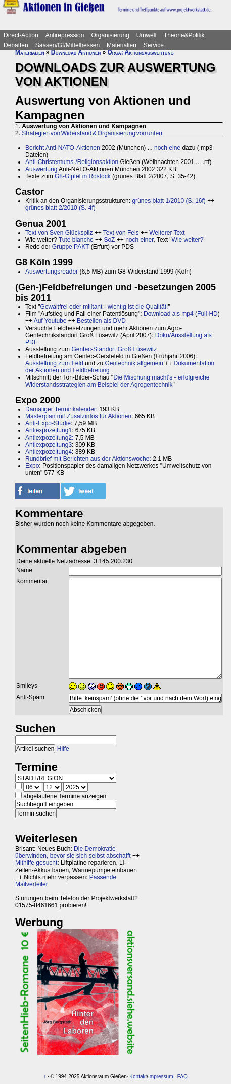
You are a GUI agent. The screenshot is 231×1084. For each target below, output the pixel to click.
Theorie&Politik (184, 35)
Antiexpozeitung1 (48, 430)
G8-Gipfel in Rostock (83, 176)
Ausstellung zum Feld (54, 363)
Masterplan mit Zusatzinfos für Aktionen (78, 416)
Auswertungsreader (51, 271)
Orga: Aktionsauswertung (141, 52)
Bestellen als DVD (101, 320)
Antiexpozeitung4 (48, 451)
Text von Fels (121, 232)
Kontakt (138, 1076)
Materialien (121, 45)
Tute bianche (76, 239)
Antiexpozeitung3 (48, 444)
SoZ (109, 239)
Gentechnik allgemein (134, 363)
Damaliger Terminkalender (60, 409)
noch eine (167, 147)
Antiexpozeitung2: (49, 437)
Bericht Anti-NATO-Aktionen (62, 147)
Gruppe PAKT (70, 246)
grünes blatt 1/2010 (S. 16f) (168, 200)
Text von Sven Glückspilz (59, 232)
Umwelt (146, 35)
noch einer (139, 239)
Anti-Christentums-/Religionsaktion (71, 162)
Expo (32, 465)
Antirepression (64, 35)
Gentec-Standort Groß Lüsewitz (114, 349)
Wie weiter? (188, 239)
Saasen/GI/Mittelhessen (67, 45)
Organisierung (110, 35)
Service (154, 45)
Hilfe (63, 748)
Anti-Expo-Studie (48, 423)
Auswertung (41, 169)
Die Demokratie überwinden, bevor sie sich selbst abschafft (73, 852)
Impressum (160, 1076)
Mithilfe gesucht (36, 862)
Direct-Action (21, 35)
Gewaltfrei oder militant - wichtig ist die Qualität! (104, 306)
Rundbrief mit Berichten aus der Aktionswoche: (88, 458)
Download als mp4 (169, 313)
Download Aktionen (76, 52)
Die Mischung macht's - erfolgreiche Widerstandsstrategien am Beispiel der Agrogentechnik (117, 381)
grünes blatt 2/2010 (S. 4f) (60, 207)
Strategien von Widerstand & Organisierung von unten (92, 133)
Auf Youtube (50, 320)
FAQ (182, 1076)
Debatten (16, 45)
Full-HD (207, 313)
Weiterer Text (166, 232)
